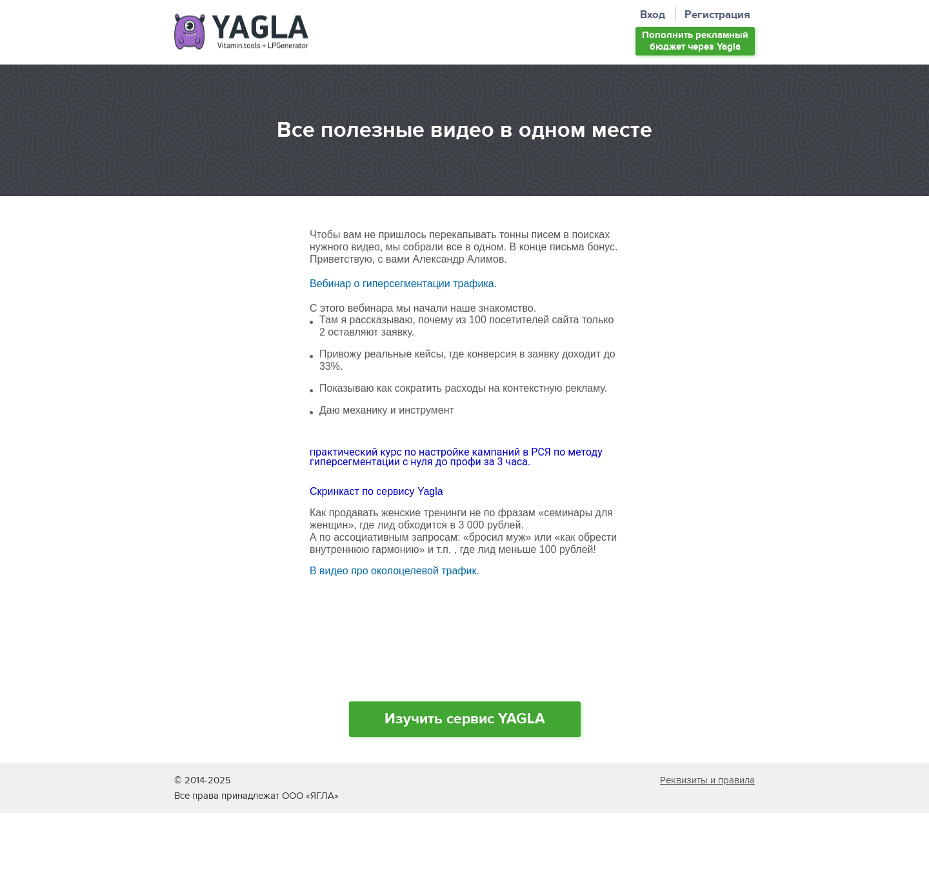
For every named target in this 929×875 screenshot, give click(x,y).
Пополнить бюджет (695, 41)
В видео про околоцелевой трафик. (394, 570)
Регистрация (717, 15)
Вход (652, 15)
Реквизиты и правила (707, 780)
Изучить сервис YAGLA (465, 719)
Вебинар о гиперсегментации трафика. (403, 283)
